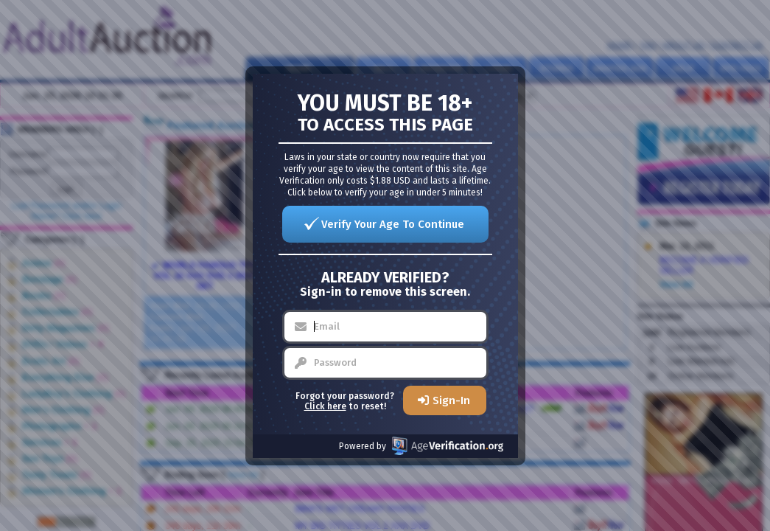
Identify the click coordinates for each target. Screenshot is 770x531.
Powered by (421, 446)
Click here (325, 406)
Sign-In (451, 400)
